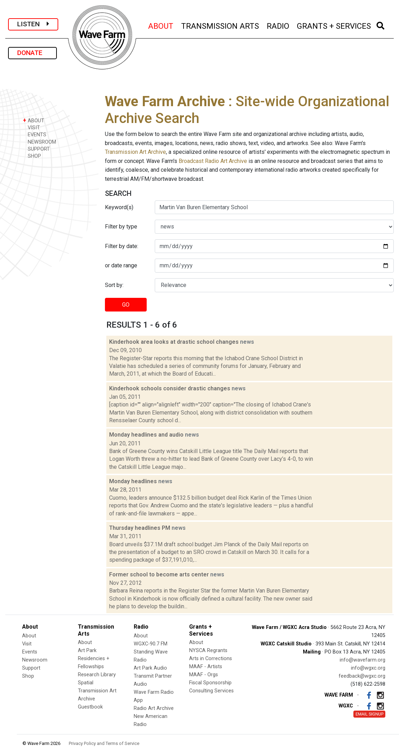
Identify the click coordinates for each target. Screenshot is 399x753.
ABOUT (161, 25)
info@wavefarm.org (362, 660)
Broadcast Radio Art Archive (213, 161)
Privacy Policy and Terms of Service (104, 743)
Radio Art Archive (154, 708)
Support (31, 668)
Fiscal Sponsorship (210, 683)
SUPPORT (36, 148)
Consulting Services (211, 691)
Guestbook (90, 707)
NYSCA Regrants (208, 650)
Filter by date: (121, 246)
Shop (28, 676)
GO (125, 304)
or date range (121, 265)
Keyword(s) (119, 207)
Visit (27, 644)
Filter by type (121, 226)
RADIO (278, 25)
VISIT (31, 127)
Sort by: (114, 285)
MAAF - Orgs (203, 675)
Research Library (97, 675)
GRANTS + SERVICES (334, 25)
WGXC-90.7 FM (150, 644)
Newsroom (34, 660)
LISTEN (33, 24)
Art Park (87, 650)
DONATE (32, 53)
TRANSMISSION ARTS (220, 25)
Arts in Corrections (210, 659)
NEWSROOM (39, 141)
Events (29, 652)
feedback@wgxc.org (362, 676)
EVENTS (34, 134)
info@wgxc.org (368, 668)
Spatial (85, 683)
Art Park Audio (150, 668)
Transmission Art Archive (135, 152)
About (29, 636)
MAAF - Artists (205, 667)
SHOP (32, 155)
